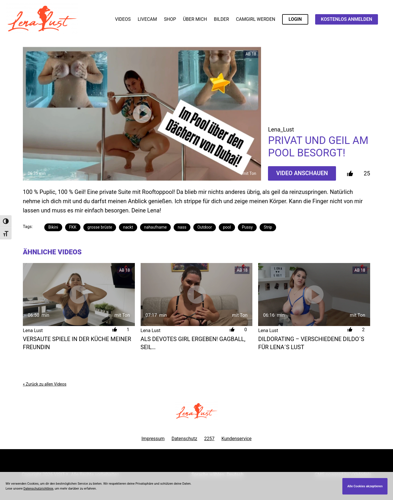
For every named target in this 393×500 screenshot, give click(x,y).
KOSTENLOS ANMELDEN (346, 19)
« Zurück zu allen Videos (44, 384)
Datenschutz (184, 438)
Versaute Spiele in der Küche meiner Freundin (77, 343)
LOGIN (295, 19)
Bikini (53, 227)
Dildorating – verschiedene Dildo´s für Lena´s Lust (311, 343)
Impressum (153, 438)
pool (227, 227)
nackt (128, 227)
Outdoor (204, 227)
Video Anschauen (302, 173)
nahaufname (155, 227)
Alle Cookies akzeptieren (365, 486)
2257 (209, 438)
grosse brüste (99, 227)
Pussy (247, 227)
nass (182, 227)
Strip (268, 227)
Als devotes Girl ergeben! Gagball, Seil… (193, 343)
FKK (72, 227)
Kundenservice (236, 438)
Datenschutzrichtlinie (38, 488)
